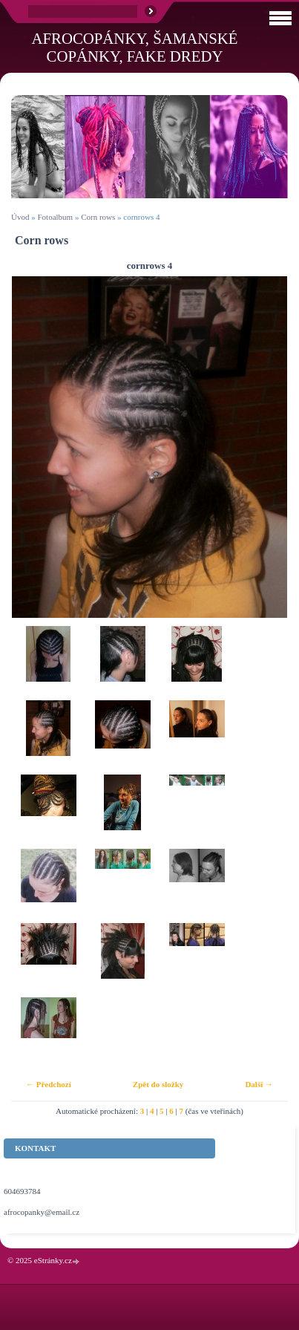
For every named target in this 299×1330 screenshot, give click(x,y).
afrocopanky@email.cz (41, 1211)
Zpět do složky (158, 1084)
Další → (259, 1084)
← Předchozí (48, 1084)
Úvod (20, 216)
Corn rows (98, 216)
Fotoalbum (55, 216)
